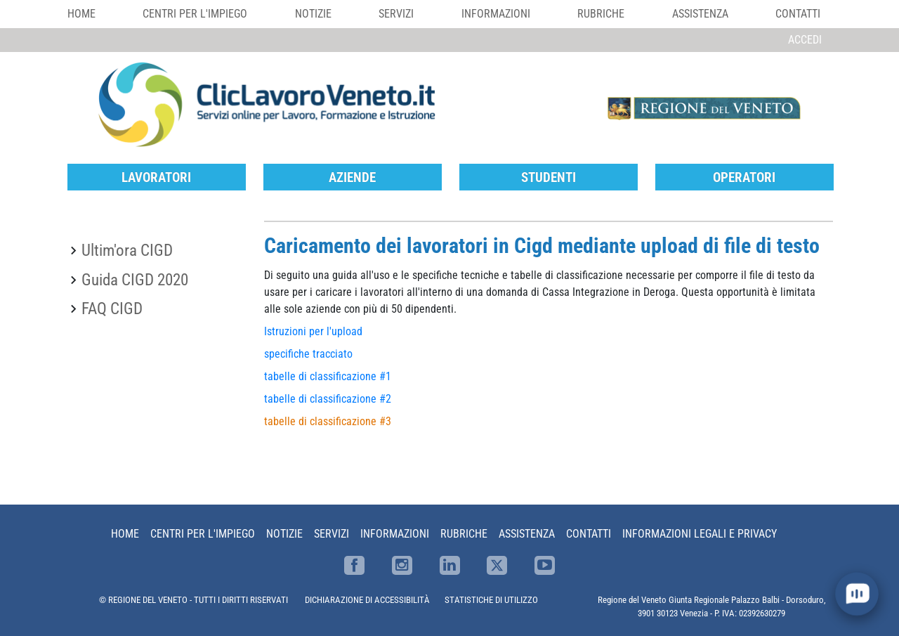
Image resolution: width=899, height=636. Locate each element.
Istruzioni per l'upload (313, 331)
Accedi (805, 39)
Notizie (313, 13)
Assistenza (700, 13)
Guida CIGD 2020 (134, 280)
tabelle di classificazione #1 (327, 376)
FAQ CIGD (112, 308)
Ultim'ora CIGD (127, 250)
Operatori (744, 177)
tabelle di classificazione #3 (327, 421)
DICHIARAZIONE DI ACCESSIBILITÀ (367, 600)
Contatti (797, 13)
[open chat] (856, 593)
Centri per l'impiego (195, 13)
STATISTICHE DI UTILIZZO (491, 600)
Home (81, 13)
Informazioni (495, 13)
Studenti (548, 177)
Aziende (352, 177)
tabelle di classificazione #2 (327, 398)
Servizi (396, 13)
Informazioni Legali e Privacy (699, 533)
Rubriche (600, 13)
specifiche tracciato (308, 354)
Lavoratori (156, 177)
